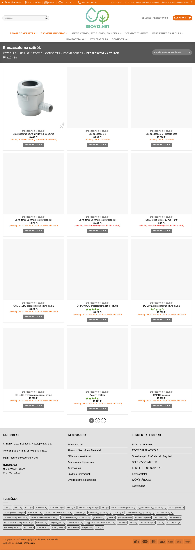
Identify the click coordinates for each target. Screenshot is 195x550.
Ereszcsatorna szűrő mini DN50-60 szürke (33, 134)
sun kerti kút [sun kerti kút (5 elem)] (173, 522)
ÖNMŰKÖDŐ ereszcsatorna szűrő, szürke (97, 306)
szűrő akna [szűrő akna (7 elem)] (43, 527)
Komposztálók (76, 39)
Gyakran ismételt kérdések (148, 2)
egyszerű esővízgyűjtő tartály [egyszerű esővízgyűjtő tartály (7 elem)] (152, 507)
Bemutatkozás (75, 444)
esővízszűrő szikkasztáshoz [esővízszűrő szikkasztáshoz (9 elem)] (58, 512)
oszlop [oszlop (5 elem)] (122, 522)
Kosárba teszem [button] (33, 145)
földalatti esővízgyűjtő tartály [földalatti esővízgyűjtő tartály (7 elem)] (140, 512)
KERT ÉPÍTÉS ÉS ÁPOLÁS (167, 33)
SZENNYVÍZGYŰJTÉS (137, 33)
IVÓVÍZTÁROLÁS (99, 39)
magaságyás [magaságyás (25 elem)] (57, 522)
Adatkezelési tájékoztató (80, 462)
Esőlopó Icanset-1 (97, 134)
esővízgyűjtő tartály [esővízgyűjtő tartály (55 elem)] (14, 512)
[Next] (103, 420)
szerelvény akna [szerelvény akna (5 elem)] (12, 527)
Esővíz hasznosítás (46, 53)
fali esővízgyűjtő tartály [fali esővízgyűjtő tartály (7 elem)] (99, 512)
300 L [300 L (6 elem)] (18, 507)
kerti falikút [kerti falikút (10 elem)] (160, 517)
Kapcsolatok (129, 2)
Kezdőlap (9, 53)
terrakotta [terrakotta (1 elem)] (73, 527)
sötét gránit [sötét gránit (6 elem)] (58, 527)
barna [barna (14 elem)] (71, 507)
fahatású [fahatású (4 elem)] (80, 512)
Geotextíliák (121, 39)
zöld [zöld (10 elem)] (99, 527)
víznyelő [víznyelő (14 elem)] (87, 527)
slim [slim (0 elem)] (161, 522)
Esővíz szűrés (73, 53)
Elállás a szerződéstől (79, 456)
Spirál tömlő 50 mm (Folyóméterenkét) (97, 220)
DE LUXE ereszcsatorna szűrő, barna (161, 306)
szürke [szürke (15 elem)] (29, 527)
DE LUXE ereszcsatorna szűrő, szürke (33, 395)
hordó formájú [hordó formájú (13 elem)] (143, 517)
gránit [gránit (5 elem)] (111, 517)
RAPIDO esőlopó (161, 395)
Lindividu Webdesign (24, 543)
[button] (93, 309)
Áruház (25, 53)
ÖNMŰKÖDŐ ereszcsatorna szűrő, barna (33, 306)
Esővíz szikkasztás (23, 33)
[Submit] (46, 18)
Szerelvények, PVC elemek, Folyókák (96, 33)
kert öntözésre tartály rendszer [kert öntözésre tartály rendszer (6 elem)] (18, 522)
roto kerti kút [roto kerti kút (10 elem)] (147, 522)
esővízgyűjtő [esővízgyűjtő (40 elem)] (176, 507)
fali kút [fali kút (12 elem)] (119, 512)
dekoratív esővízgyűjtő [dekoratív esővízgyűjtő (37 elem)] (123, 507)
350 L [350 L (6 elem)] (29, 507)
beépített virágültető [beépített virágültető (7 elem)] (88, 507)
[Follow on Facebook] (191, 3)
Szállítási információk (78, 474)
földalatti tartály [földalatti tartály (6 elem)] (165, 512)
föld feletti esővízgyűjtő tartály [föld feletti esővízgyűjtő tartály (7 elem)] (75, 517)
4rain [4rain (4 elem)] (7, 507)
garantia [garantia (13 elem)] (98, 517)
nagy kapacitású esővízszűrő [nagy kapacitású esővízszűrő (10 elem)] (100, 522)
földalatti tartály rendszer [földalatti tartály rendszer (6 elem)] (16, 517)
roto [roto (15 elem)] (133, 522)
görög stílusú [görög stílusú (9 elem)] (125, 517)
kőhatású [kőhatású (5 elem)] (41, 522)
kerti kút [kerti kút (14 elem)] (175, 517)
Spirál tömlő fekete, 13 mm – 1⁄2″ (161, 220)
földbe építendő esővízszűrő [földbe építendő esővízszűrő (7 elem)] (44, 517)
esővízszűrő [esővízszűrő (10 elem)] (35, 512)
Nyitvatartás (116, 2)
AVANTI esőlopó (97, 395)
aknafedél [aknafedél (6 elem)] (41, 507)
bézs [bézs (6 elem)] (104, 507)
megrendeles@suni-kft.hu (24, 457)
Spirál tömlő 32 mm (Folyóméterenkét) (33, 220)
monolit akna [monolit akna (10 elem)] (75, 522)
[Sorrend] (172, 52)
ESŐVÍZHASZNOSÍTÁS (54, 33)
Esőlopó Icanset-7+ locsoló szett (161, 134)
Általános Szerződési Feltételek (175, 2)
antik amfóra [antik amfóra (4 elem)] (57, 507)
